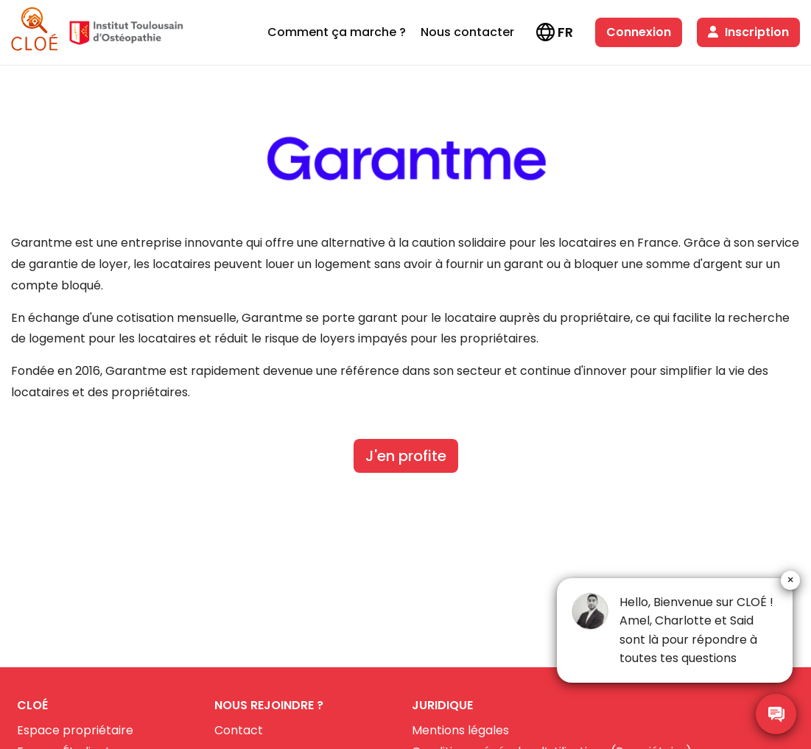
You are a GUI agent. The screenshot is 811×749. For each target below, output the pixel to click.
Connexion (638, 32)
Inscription (748, 32)
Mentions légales (460, 730)
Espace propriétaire (75, 730)
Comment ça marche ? (336, 32)
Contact (238, 730)
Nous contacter (467, 32)
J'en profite (405, 456)
